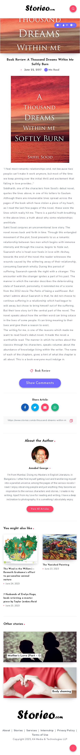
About (6, 730)
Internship (47, 730)
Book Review (42, 371)
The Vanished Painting (56, 565)
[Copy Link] (40, 420)
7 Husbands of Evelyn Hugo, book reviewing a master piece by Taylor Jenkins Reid (20, 598)
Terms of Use (40, 735)
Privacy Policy (66, 730)
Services (31, 730)
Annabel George (38, 468)
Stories (18, 730)
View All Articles (40, 509)
